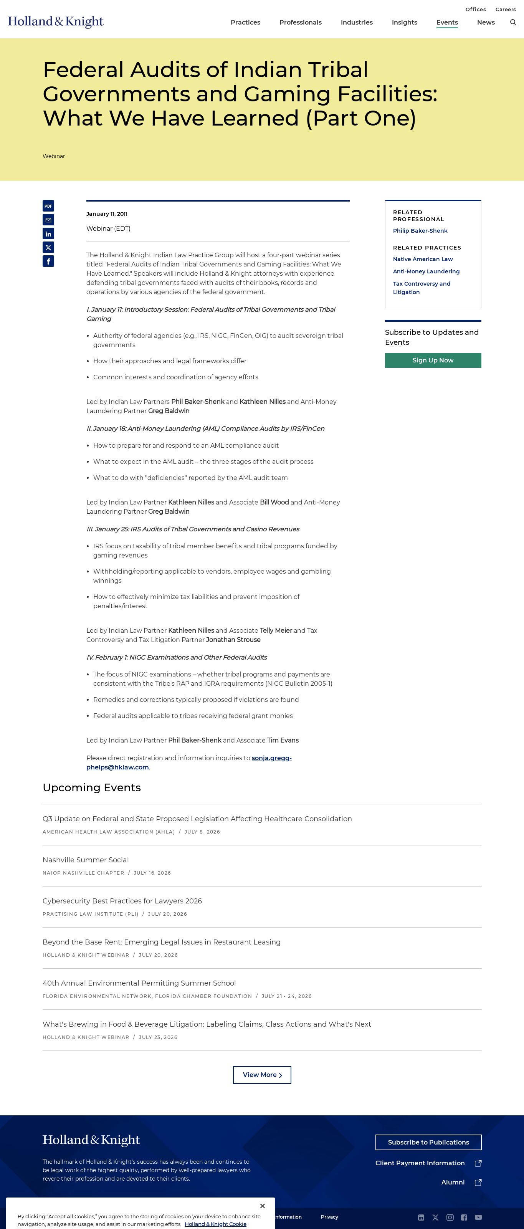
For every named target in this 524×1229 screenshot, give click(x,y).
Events (447, 22)
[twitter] (435, 1218)
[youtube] (478, 1218)
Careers (506, 9)
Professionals (300, 22)
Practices (245, 22)
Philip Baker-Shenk (420, 230)
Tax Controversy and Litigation (422, 288)
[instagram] (449, 1218)
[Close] (262, 1215)
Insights (404, 22)
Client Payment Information (420, 1163)
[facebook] (464, 1218)
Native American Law (423, 259)
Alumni (453, 1182)
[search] (513, 22)
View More (260, 1074)
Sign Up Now (433, 360)
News (486, 22)
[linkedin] (421, 1218)
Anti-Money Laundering (426, 271)
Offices (476, 9)
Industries (357, 22)
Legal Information (281, 1217)
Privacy (329, 1217)
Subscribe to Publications (428, 1142)
